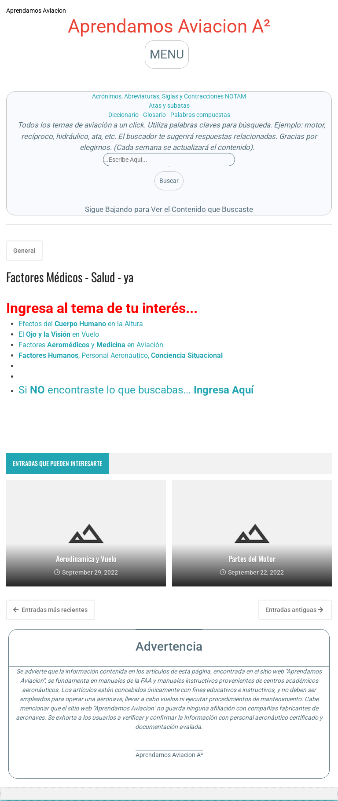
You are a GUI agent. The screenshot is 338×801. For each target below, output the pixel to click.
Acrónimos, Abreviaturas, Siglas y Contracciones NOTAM (169, 96)
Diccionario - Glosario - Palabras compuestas (169, 114)
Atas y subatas (169, 105)
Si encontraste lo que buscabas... (136, 390)
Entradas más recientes (50, 609)
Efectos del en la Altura (80, 324)
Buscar (169, 180)
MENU (167, 54)
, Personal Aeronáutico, (120, 355)
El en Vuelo (58, 334)
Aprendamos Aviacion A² (169, 26)
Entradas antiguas (294, 609)
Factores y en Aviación (90, 345)
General (24, 250)
